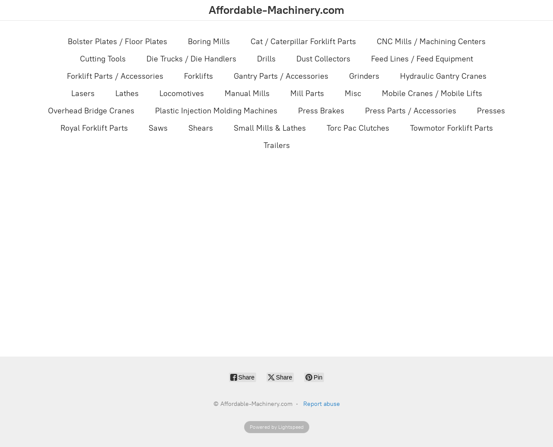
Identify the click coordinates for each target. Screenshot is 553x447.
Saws (158, 128)
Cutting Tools (103, 59)
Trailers (277, 145)
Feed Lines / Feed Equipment (422, 59)
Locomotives (181, 93)
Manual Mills (247, 93)
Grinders (364, 76)
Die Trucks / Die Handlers (191, 59)
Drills (266, 59)
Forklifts (198, 76)
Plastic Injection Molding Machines (216, 111)
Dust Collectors (323, 59)
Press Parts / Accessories (410, 111)
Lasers (83, 93)
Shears (200, 128)
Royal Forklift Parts (94, 128)
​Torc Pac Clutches (358, 128)
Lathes (127, 93)
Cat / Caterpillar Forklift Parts (303, 41)
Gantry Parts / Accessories (281, 76)
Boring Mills (209, 41)
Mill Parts (307, 93)
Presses (491, 111)
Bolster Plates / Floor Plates (117, 41)
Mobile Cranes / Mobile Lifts (432, 93)
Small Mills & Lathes (270, 128)
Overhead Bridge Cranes (91, 111)
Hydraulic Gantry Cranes (443, 76)
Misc (353, 93)
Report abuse (321, 404)
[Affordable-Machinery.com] (276, 10)
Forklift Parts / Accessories (115, 76)
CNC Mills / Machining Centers (431, 41)
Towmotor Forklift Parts (451, 128)
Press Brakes (321, 111)
